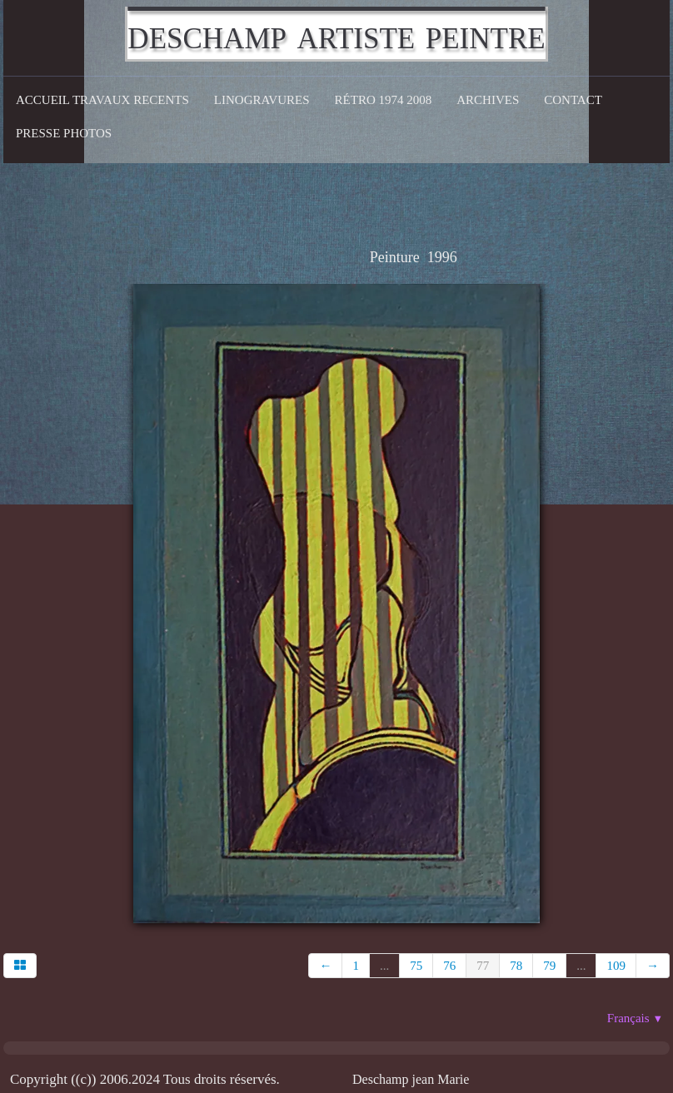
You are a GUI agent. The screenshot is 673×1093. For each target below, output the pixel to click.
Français (635, 1018)
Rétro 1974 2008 (383, 100)
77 (482, 965)
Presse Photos (64, 133)
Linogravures (262, 100)
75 (416, 965)
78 (516, 965)
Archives (487, 100)
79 (549, 965)
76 (449, 965)
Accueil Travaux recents (102, 100)
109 (616, 965)
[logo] (336, 34)
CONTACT (573, 100)
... (384, 965)
